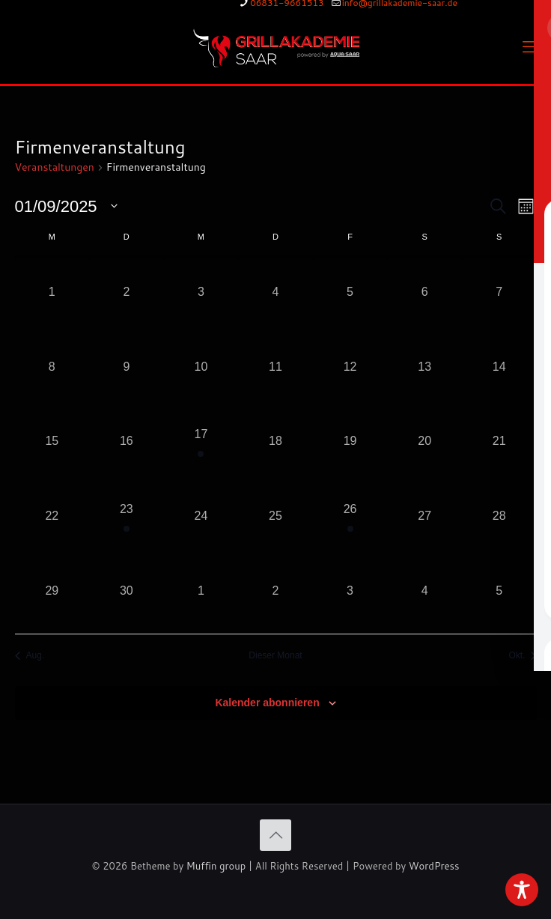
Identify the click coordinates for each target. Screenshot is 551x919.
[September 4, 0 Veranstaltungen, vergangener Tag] (275, 292)
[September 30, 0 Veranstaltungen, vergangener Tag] (126, 590)
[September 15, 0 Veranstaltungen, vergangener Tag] (52, 441)
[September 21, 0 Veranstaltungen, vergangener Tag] (499, 441)
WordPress (434, 866)
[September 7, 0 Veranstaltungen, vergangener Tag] (499, 292)
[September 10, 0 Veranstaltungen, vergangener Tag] (201, 367)
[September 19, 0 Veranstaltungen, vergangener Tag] (350, 441)
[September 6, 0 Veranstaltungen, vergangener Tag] (424, 292)
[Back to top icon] (275, 835)
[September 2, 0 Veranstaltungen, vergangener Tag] (126, 292)
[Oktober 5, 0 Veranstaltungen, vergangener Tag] (499, 590)
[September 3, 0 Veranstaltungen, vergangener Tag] (201, 292)
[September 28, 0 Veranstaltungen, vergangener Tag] (499, 516)
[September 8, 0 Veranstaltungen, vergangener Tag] (52, 367)
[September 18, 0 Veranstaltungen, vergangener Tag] (275, 441)
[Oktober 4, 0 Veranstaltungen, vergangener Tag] (424, 590)
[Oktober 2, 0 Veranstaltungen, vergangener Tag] (275, 590)
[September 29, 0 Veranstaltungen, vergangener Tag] (52, 590)
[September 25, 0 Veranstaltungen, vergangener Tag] (275, 516)
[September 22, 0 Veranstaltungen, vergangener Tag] (52, 516)
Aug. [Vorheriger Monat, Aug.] (30, 655)
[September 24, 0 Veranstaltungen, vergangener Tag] (201, 516)
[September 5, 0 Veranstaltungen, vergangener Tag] (350, 292)
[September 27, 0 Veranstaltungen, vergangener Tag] (424, 516)
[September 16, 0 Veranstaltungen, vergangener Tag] (126, 441)
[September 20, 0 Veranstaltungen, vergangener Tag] (424, 441)
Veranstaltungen (54, 167)
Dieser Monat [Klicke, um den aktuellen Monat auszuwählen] (275, 655)
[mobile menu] (531, 46)
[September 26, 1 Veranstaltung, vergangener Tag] (350, 516)
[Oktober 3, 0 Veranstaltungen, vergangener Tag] (350, 590)
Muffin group (216, 866)
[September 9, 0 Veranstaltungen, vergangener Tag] (126, 367)
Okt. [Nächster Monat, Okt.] (522, 655)
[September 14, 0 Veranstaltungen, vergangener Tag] (499, 367)
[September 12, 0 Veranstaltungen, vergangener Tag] (350, 367)
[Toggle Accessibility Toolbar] (522, 890)
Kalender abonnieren (267, 703)
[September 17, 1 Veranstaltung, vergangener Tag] (201, 441)
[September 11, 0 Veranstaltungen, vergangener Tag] (275, 367)
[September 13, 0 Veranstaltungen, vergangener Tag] (424, 367)
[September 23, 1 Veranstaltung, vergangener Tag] (126, 516)
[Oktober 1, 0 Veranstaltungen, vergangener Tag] (201, 590)
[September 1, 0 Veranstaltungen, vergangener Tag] (52, 292)
